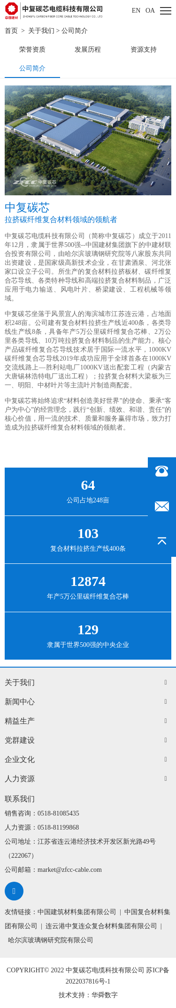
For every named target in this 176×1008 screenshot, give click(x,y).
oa (150, 10)
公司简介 (74, 30)
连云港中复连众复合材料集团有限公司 (101, 926)
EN (136, 10)
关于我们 (41, 30)
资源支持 (143, 49)
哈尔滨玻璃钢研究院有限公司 (50, 940)
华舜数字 (105, 995)
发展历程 (88, 49)
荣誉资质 (32, 49)
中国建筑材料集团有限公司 (77, 912)
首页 (11, 30)
